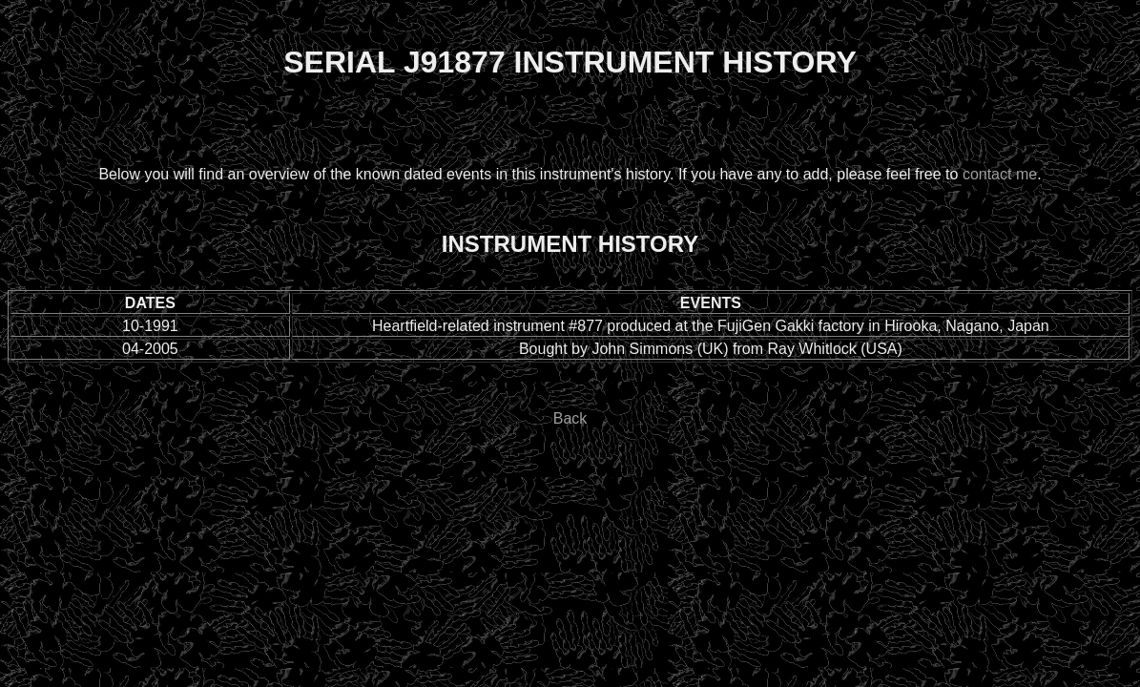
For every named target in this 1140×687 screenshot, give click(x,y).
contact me (1000, 174)
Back (570, 418)
